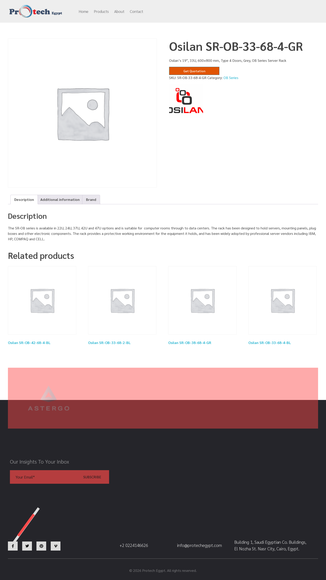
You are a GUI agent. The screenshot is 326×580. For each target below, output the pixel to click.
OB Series (230, 77)
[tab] (24, 199)
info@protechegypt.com (205, 11)
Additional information (60, 199)
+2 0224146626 (254, 11)
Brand (91, 199)
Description (24, 199)
